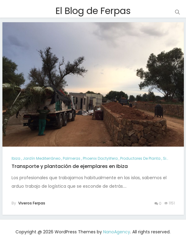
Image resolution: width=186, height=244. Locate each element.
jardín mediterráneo (41, 158)
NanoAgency (116, 232)
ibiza (16, 158)
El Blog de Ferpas (93, 11)
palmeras (71, 158)
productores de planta (140, 158)
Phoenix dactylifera (100, 158)
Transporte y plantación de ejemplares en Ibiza (70, 166)
